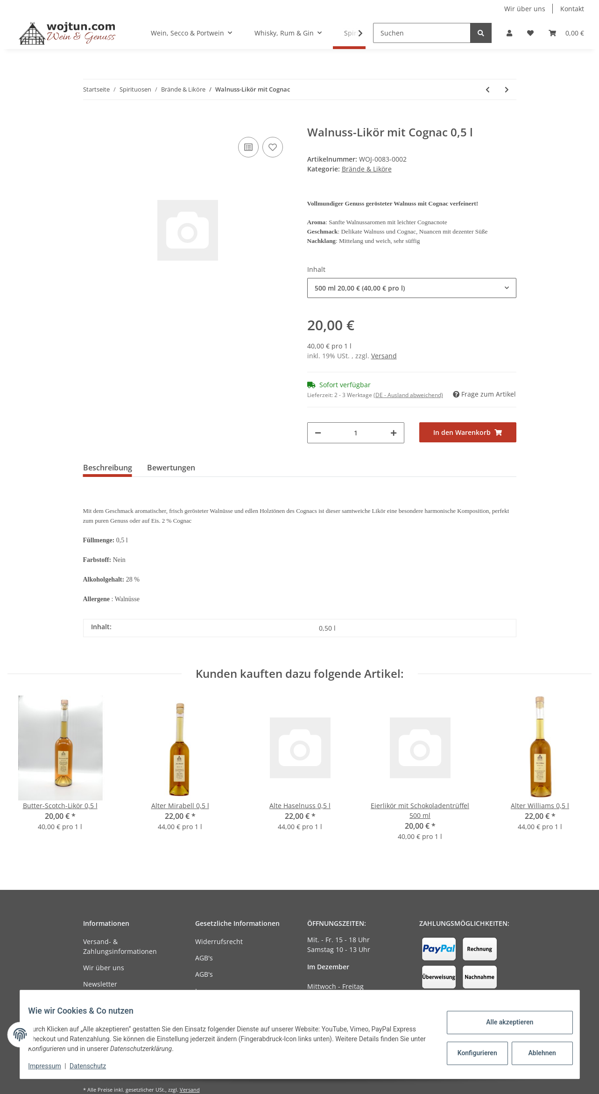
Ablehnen (535, 1053)
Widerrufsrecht (219, 941)
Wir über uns (524, 8)
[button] (509, 33)
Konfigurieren (472, 1053)
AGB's (204, 957)
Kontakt (572, 8)
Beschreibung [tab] (107, 467)
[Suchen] (422, 33)
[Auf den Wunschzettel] (272, 147)
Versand (384, 355)
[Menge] (356, 433)
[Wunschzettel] (530, 33)
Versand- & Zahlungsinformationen (120, 946)
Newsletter (100, 984)
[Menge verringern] (318, 433)
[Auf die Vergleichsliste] (248, 147)
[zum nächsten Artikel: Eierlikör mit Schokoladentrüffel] (506, 89)
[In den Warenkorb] (90, 120)
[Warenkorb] (566, 33)
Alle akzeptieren (503, 1022)
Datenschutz (94, 1066)
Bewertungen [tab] (171, 467)
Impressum (213, 991)
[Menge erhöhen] (393, 433)
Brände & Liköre (367, 168)
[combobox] (411, 288)
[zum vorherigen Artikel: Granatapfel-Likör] (487, 89)
